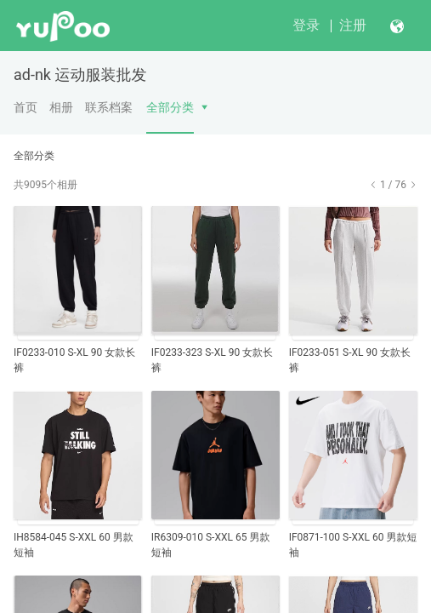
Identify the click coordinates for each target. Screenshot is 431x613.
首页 (25, 107)
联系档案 (109, 107)
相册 (61, 107)
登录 (306, 25)
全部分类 (170, 107)
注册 (352, 25)
